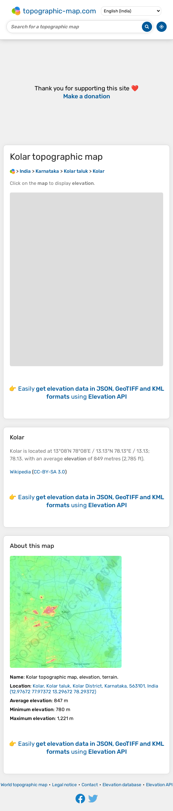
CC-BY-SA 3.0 (49, 472)
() (84, 689)
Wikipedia (20, 472)
